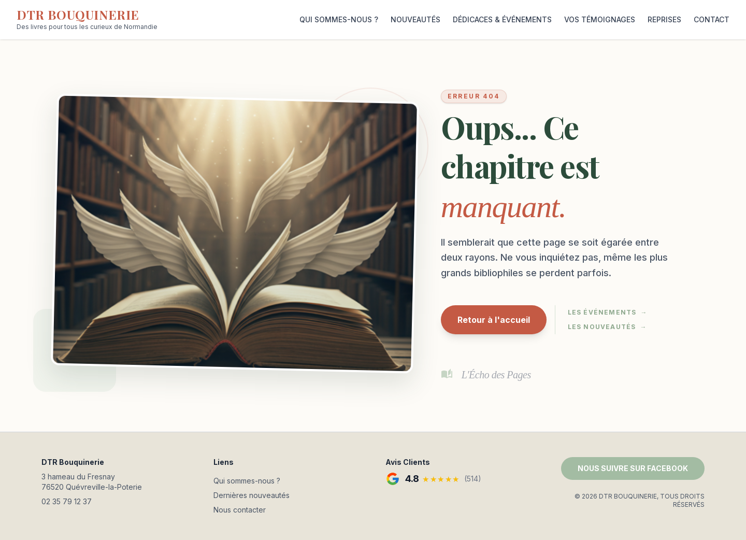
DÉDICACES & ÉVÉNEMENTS (502, 19)
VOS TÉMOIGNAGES (599, 19)
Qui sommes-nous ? (246, 480)
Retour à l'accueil (493, 320)
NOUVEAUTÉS (415, 19)
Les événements (608, 312)
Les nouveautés (607, 327)
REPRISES (664, 19)
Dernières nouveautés (251, 495)
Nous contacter (239, 509)
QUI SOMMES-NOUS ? (338, 19)
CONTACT (711, 19)
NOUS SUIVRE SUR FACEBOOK (633, 468)
